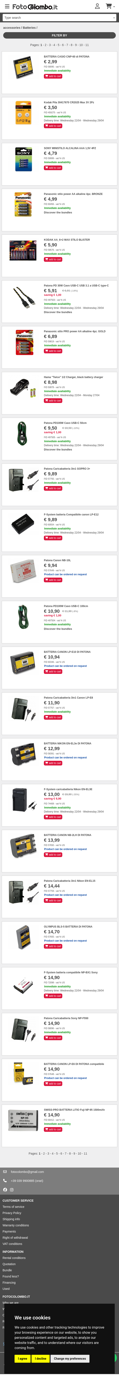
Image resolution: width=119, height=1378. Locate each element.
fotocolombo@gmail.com (27, 1172)
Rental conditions (14, 1258)
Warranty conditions (16, 1225)
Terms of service (13, 1206)
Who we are (11, 1303)
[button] (100, 6)
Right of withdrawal (15, 1237)
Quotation (9, 1264)
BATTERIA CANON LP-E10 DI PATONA (67, 651)
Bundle (7, 1270)
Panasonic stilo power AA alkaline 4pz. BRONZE (73, 194)
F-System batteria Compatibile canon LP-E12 (71, 514)
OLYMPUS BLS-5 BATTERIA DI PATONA (68, 926)
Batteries (29, 27)
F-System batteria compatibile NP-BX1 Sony (71, 972)
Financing (9, 1282)
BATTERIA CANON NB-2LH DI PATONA (67, 835)
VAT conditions (12, 1244)
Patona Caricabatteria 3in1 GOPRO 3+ (67, 468)
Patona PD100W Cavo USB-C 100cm (66, 606)
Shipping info (11, 1219)
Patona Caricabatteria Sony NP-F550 (66, 1018)
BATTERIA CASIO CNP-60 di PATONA (66, 56)
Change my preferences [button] (70, 1358)
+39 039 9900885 (22, 1180)
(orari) (39, 1180)
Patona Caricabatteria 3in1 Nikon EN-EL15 (69, 880)
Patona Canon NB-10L (57, 560)
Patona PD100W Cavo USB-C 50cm (65, 422)
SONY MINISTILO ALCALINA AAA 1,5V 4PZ (70, 148)
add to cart (53, 76)
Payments (9, 1231)
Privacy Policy (12, 1213)
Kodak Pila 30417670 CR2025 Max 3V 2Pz (69, 102)
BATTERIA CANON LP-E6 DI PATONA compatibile (74, 1064)
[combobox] (59, 17)
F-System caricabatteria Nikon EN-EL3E (68, 789)
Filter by (59, 35)
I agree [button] (22, 1358)
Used (6, 1288)
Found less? (11, 1276)
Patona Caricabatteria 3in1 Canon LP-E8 (68, 697)
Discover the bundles (58, 212)
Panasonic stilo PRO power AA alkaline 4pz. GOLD (75, 331)
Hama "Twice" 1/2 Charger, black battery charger (73, 377)
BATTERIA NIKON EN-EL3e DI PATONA (67, 743)
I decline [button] (40, 1358)
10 (81, 45)
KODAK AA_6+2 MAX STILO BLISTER (67, 239)
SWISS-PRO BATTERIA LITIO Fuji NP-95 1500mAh (74, 1109)
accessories (11, 27)
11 (87, 45)
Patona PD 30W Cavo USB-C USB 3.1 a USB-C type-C (76, 285)
